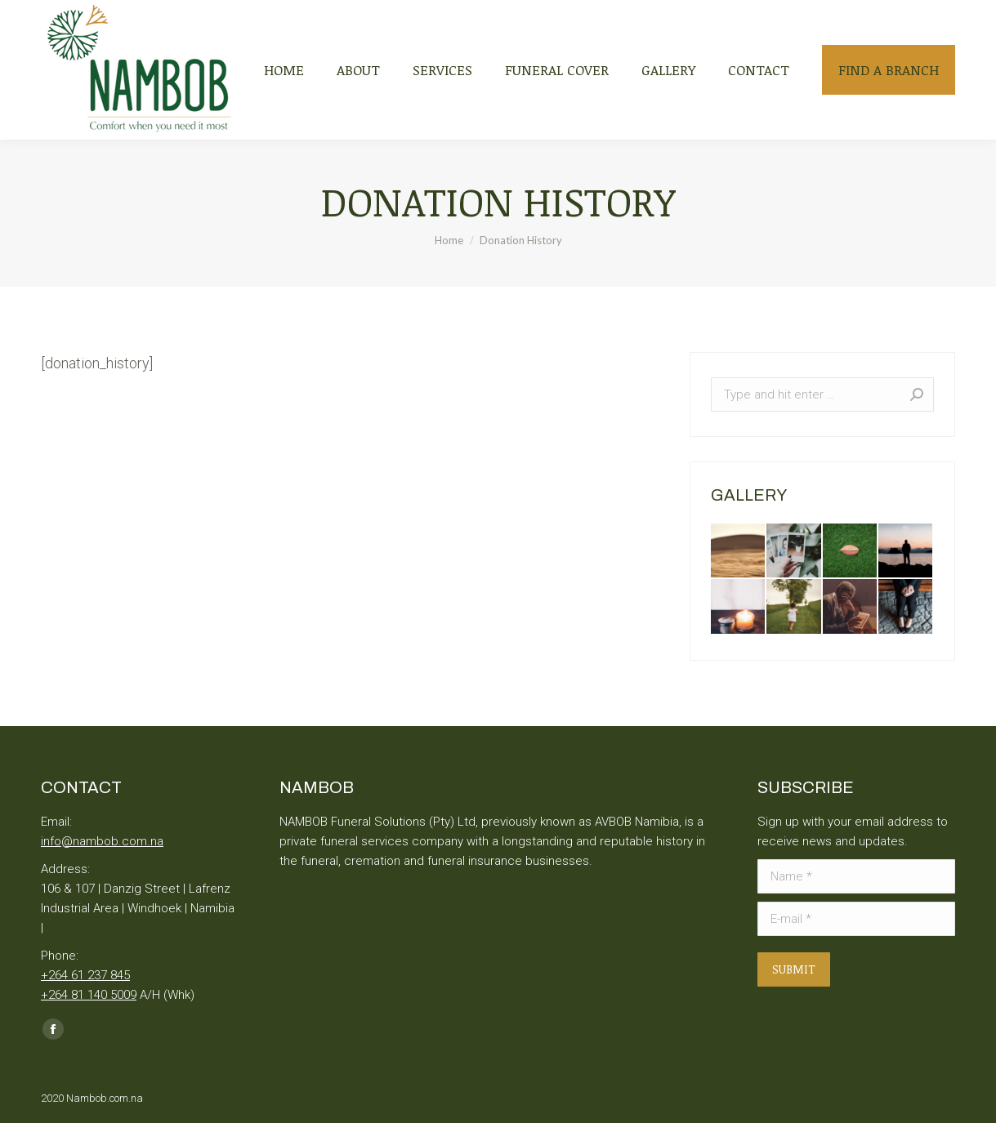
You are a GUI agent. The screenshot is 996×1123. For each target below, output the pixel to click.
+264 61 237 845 (85, 975)
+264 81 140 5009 (88, 994)
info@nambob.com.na (102, 841)
